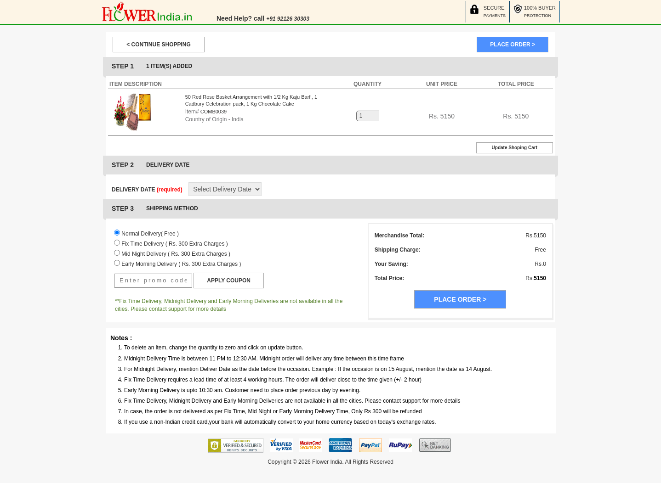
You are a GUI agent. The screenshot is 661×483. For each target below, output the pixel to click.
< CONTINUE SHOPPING (158, 44)
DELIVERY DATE (147, 189)
